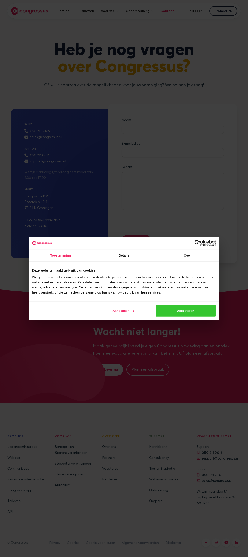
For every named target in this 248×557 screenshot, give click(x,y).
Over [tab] (187, 255)
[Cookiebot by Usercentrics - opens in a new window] (197, 243)
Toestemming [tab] (60, 255)
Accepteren (185, 310)
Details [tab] (124, 255)
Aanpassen (123, 310)
